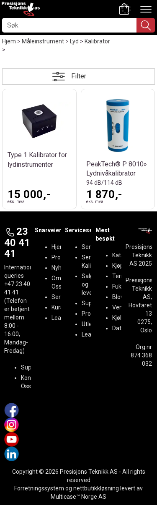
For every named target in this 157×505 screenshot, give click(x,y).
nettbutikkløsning (96, 488)
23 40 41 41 (17, 242)
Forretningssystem (39, 488)
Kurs (57, 307)
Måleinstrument (43, 41)
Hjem (9, 41)
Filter (78, 76)
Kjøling (120, 317)
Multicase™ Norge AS (78, 496)
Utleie (89, 324)
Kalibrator (97, 41)
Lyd (74, 41)
